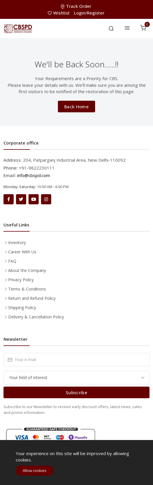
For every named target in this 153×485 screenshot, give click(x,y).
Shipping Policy (22, 307)
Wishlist (59, 13)
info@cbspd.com (33, 175)
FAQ (12, 261)
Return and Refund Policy (32, 298)
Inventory (17, 242)
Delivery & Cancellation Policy (36, 317)
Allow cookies (35, 470)
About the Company (27, 270)
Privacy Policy (21, 279)
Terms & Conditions (27, 289)
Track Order (76, 6)
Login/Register (89, 13)
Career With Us (22, 252)
